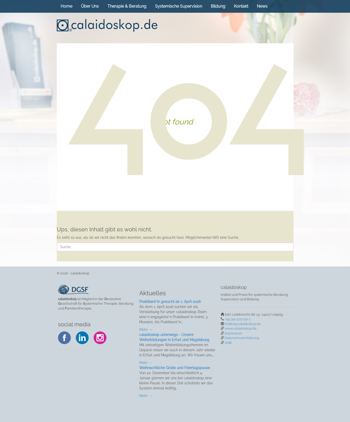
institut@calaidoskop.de (243, 324)
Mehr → (145, 330)
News (262, 6)
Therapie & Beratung (126, 6)
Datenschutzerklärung (242, 338)
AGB (228, 343)
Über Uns (90, 6)
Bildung (218, 6)
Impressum (233, 333)
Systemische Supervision (178, 6)
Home (66, 6)
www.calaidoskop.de (241, 328)
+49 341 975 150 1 (237, 319)
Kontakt (241, 6)
